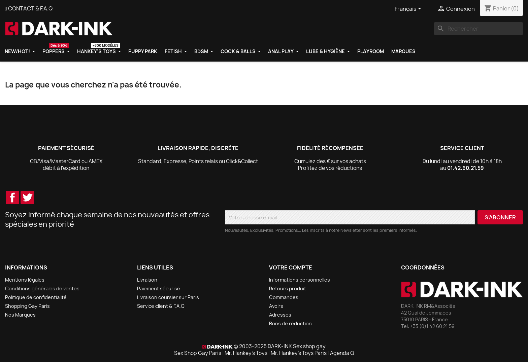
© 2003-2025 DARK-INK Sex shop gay (280, 346)
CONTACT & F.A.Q (30, 8)
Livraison (147, 280)
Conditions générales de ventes (42, 288)
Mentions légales (24, 280)
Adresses (280, 315)
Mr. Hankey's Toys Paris (299, 353)
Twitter (27, 197)
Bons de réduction (290, 323)
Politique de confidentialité (36, 297)
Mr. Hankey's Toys (246, 353)
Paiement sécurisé (158, 288)
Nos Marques (20, 315)
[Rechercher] (478, 28)
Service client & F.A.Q (161, 306)
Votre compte (290, 267)
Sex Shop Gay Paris (197, 353)
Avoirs (276, 306)
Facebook (12, 197)
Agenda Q (342, 353)
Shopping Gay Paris (27, 306)
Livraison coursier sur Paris (168, 297)
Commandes (283, 297)
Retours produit (287, 288)
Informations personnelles (299, 280)
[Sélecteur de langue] (409, 9)
